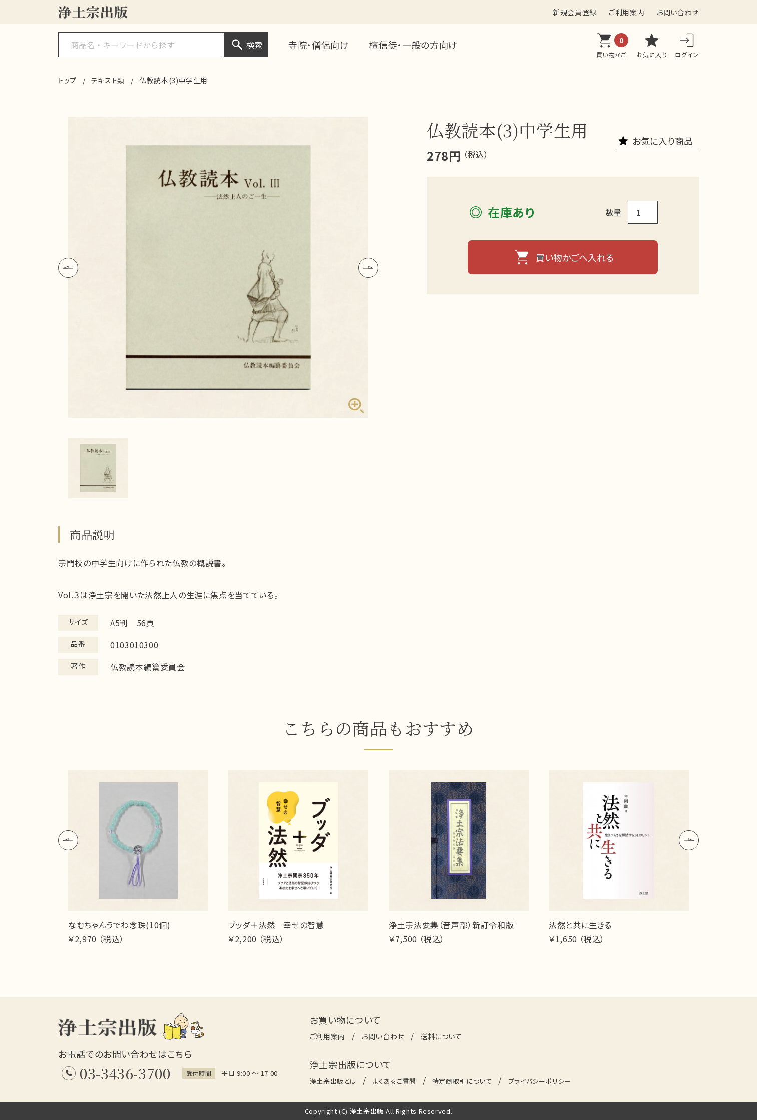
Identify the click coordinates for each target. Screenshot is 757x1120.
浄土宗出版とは (333, 1081)
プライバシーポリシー (539, 1081)
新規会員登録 (575, 12)
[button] (68, 268)
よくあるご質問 (394, 1081)
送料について (441, 1036)
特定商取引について (462, 1081)
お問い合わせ (677, 12)
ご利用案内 (626, 12)
